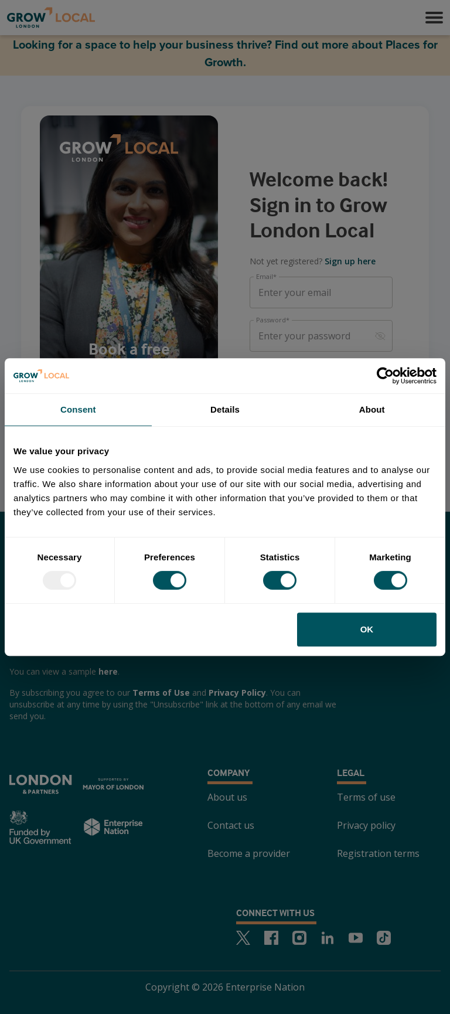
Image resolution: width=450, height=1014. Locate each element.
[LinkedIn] (328, 938)
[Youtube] (356, 938)
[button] (434, 17)
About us (227, 797)
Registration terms (378, 853)
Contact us (230, 825)
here (108, 671)
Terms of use (366, 797)
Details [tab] (225, 409)
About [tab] (372, 409)
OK (367, 629)
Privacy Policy (237, 692)
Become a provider (248, 853)
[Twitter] (243, 938)
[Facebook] (271, 938)
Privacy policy (366, 825)
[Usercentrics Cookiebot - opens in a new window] (385, 375)
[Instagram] (299, 938)
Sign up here (350, 261)
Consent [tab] (78, 409)
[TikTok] (384, 938)
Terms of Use (161, 692)
